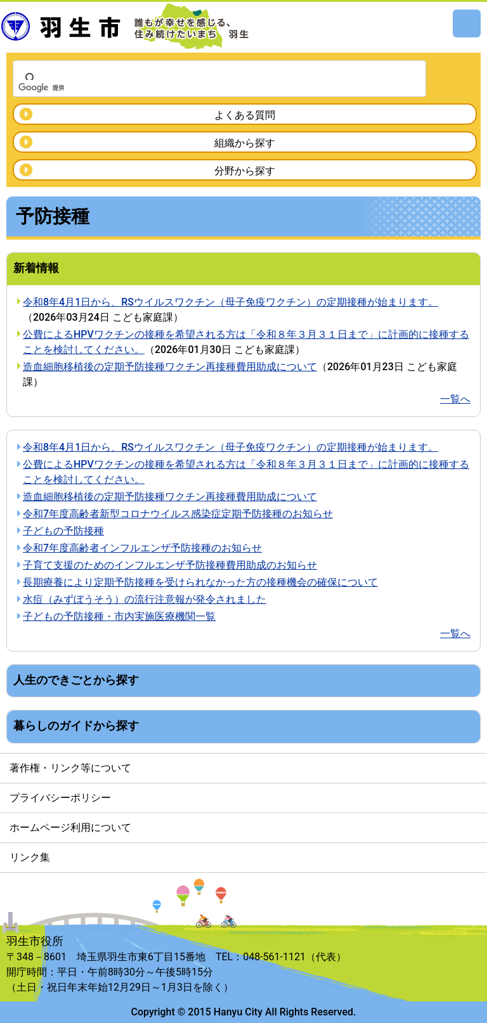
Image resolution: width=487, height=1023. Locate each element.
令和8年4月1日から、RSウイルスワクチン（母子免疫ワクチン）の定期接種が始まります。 (230, 302)
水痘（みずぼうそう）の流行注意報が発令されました (144, 599)
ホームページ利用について (70, 827)
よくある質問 (244, 115)
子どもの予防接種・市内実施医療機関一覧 (119, 616)
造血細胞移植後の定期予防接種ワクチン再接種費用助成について (170, 367)
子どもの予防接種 (63, 531)
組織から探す (244, 143)
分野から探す (244, 171)
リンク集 (30, 857)
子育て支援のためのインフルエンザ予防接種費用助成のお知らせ (170, 565)
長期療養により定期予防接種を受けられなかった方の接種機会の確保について (200, 582)
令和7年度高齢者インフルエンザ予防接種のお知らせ (142, 548)
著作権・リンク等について (70, 768)
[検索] (202, 87)
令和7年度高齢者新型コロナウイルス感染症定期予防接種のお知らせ (178, 514)
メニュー (467, 23)
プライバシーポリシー (60, 798)
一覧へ (455, 399)
